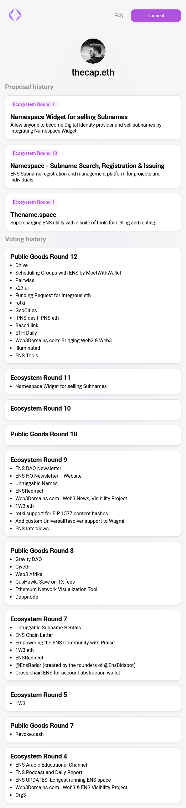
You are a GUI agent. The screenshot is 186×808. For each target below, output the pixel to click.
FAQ (118, 15)
